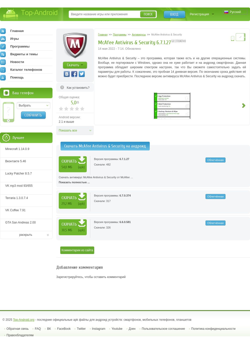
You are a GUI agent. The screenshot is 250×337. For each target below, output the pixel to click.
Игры (9, 38)
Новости (12, 62)
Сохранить (33, 115)
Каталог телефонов (21, 70)
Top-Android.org (23, 320)
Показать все (68, 130)
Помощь (12, 77)
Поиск (148, 14)
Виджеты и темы (19, 54)
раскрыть (25, 234)
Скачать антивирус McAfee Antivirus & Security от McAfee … (153, 180)
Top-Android (30, 14)
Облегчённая (215, 160)
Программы (15, 46)
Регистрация (199, 14)
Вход (174, 14)
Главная (12, 31)
